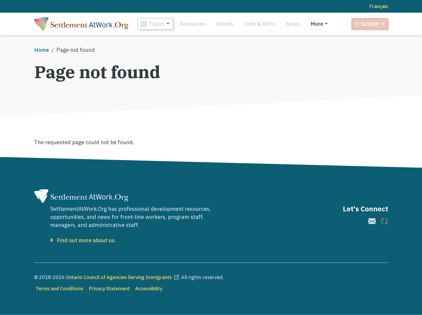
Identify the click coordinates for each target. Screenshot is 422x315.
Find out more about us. (86, 240)
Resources (193, 23)
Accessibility (148, 288)
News (293, 23)
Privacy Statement (109, 288)
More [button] (317, 23)
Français (378, 6)
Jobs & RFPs (259, 23)
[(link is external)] (372, 221)
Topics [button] (157, 23)
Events (224, 23)
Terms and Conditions (59, 288)
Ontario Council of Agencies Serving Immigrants (123, 277)
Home (41, 49)
